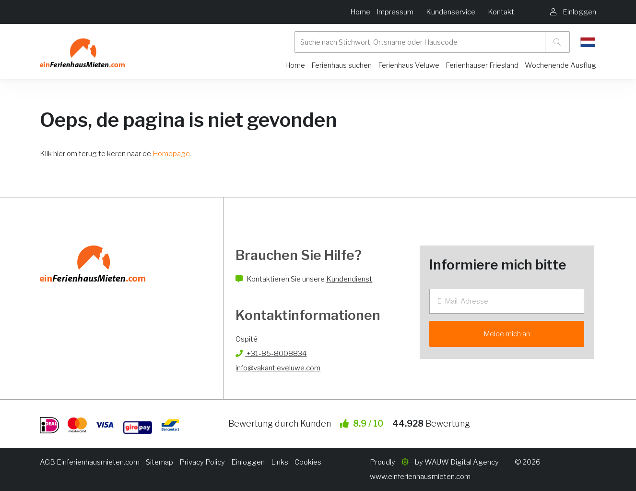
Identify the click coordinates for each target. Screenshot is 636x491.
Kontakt (501, 12)
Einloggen (248, 462)
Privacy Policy (202, 462)
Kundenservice (450, 12)
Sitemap (159, 462)
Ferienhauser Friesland (482, 65)
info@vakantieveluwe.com (278, 368)
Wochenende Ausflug (560, 65)
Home (360, 12)
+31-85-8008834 (271, 353)
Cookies (307, 462)
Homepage (171, 153)
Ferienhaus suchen (341, 65)
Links (279, 462)
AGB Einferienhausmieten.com (90, 462)
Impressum (395, 12)
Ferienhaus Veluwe (408, 65)
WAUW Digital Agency (461, 462)
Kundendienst (349, 279)
